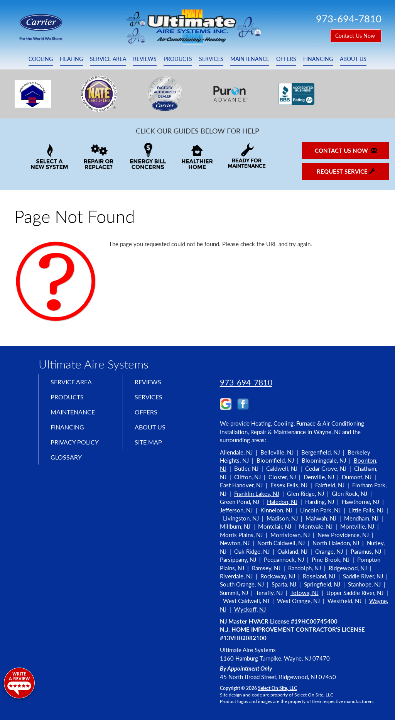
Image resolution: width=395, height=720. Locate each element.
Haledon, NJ (282, 501)
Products (178, 59)
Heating (71, 59)
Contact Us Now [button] (355, 35)
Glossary (68, 463)
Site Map (150, 447)
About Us (353, 59)
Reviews (145, 59)
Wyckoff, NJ (250, 609)
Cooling (41, 59)
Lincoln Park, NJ (320, 510)
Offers (286, 59)
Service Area (108, 59)
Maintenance (249, 59)
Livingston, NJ (241, 518)
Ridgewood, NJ (348, 568)
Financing (318, 59)
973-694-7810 (246, 382)
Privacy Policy (77, 447)
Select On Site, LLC (277, 688)
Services (211, 59)
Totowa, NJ (304, 592)
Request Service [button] (346, 171)
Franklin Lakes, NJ (256, 493)
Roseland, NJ (319, 576)
